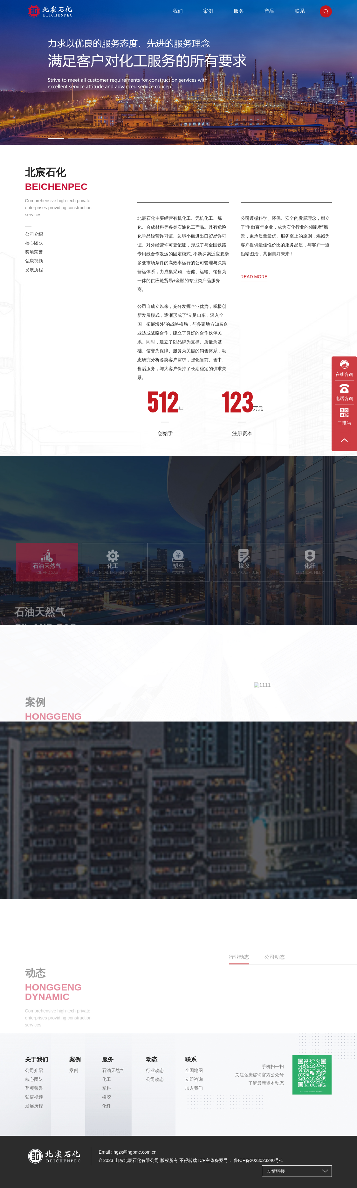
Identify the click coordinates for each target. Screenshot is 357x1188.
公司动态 (155, 1079)
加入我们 (194, 1088)
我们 (178, 11)
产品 (269, 11)
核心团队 (34, 248)
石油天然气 (113, 1070)
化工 (106, 1079)
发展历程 (34, 274)
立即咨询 (194, 1079)
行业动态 (155, 1070)
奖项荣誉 (34, 256)
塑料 (106, 1088)
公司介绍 (34, 239)
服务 (239, 11)
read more (254, 345)
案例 (208, 11)
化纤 (106, 1106)
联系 (300, 11)
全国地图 (194, 1070)
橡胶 (106, 1097)
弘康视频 (34, 265)
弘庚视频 (34, 1097)
